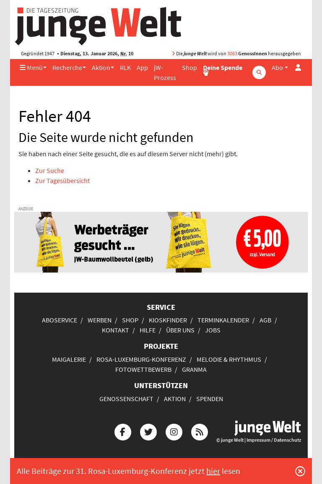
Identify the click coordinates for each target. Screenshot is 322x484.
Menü (31, 67)
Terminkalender (223, 320)
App (142, 67)
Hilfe (148, 330)
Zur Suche (49, 170)
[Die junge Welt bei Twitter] (148, 430)
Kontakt (115, 330)
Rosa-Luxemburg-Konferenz (141, 359)
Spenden (209, 398)
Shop (189, 67)
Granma (194, 369)
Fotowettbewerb (143, 369)
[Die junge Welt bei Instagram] (174, 430)
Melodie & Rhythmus (229, 359)
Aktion (101, 67)
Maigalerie (69, 359)
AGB (265, 320)
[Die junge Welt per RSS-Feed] (199, 430)
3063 (232, 53)
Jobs (213, 330)
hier (213, 471)
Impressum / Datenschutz (274, 440)
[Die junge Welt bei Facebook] (122, 430)
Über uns (180, 330)
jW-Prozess (165, 72)
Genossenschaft (126, 398)
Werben (100, 320)
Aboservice (59, 320)
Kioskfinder (168, 320)
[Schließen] (300, 471)
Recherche (67, 67)
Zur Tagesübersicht (62, 180)
